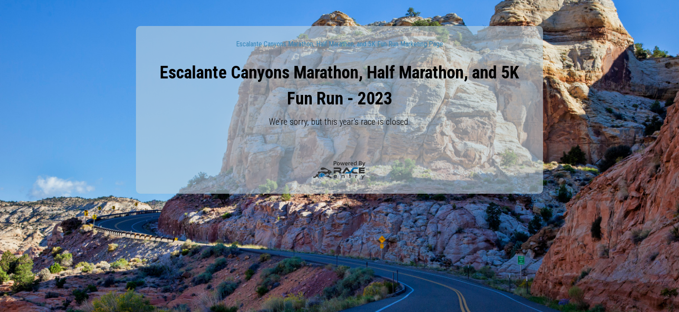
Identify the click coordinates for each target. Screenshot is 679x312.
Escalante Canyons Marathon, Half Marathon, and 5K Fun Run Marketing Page (339, 44)
